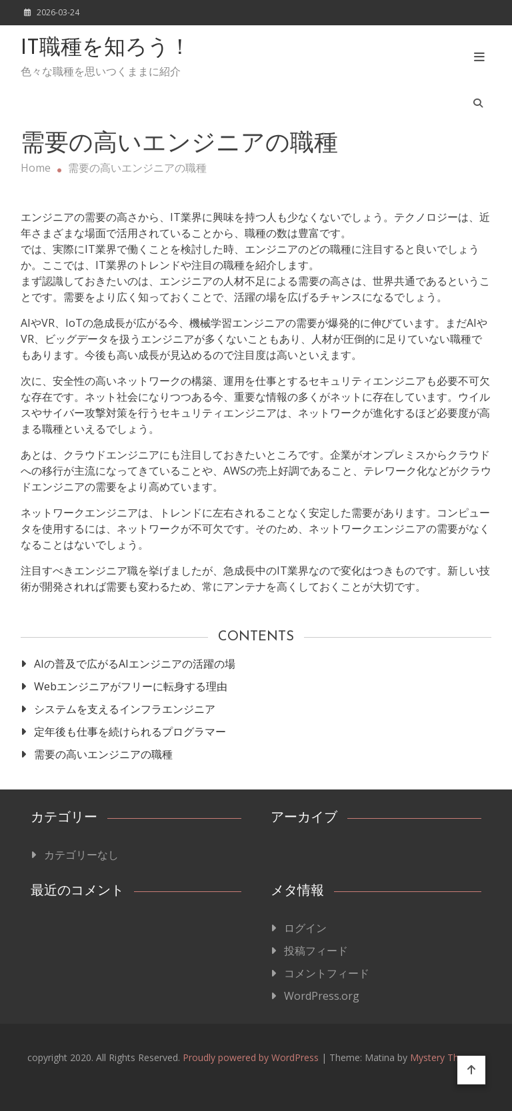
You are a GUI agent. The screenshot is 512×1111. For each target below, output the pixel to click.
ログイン (305, 928)
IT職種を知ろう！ (106, 48)
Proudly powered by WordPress (252, 1057)
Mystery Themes (446, 1057)
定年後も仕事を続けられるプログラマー (130, 731)
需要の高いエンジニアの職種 (103, 754)
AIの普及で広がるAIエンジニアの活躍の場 (134, 663)
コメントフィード (326, 973)
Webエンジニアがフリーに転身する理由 (130, 686)
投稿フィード (316, 950)
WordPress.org (321, 996)
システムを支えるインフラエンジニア (124, 709)
